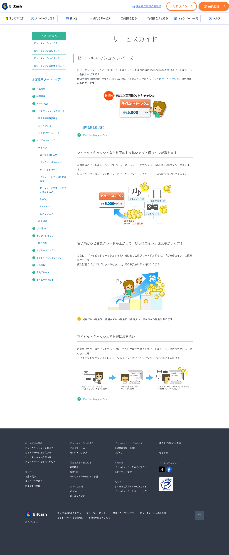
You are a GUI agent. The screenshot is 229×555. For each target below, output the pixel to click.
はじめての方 (14, 18)
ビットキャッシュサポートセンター (132, 491)
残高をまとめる (157, 18)
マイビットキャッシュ (166, 79)
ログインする (44, 126)
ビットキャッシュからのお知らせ (131, 467)
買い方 (71, 18)
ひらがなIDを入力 (48, 155)
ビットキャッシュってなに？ (39, 448)
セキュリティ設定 (45, 280)
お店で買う (30, 476)
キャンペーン (76, 491)
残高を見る (129, 18)
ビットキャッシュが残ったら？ (49, 66)
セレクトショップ (45, 236)
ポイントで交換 (32, 486)
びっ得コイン (42, 228)
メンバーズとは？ (43, 18)
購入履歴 (42, 243)
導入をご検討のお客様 (146, 6)
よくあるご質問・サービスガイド (131, 486)
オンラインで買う (33, 481)
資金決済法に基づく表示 (69, 513)
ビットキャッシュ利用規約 (153, 513)
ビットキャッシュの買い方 (47, 51)
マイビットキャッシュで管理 (84, 476)
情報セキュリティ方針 (124, 513)
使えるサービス (100, 18)
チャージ (42, 148)
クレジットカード (48, 170)
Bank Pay (45, 206)
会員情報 (40, 265)
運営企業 (163, 453)
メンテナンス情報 (123, 472)
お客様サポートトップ (46, 79)
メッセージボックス (46, 250)
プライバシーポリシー (97, 513)
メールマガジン (43, 104)
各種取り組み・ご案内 (99, 518)
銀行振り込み (46, 214)
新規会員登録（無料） (125, 448)
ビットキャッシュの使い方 (47, 58)
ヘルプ (214, 18)
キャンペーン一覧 (186, 18)
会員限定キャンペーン (49, 133)
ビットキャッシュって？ (46, 43)
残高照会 (40, 89)
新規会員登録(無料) (93, 127)
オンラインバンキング (50, 162)
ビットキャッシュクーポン (49, 258)
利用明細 (42, 221)
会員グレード (42, 272)
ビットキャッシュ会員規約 (70, 518)
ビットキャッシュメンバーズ (50, 111)
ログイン (179, 6)
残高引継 (40, 96)
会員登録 (212, 6)
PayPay (44, 199)
